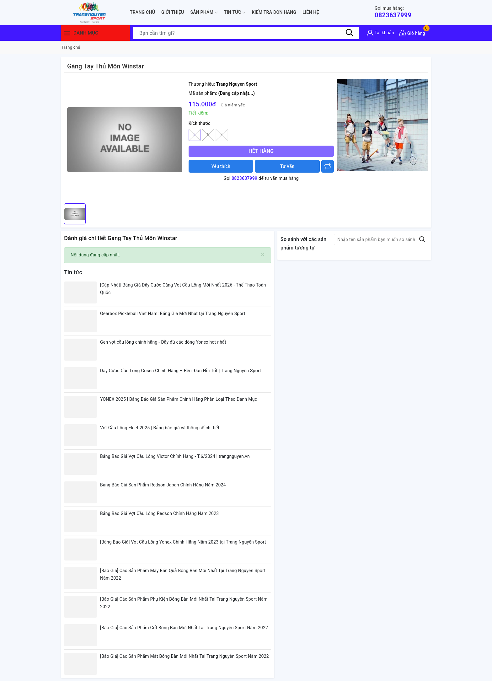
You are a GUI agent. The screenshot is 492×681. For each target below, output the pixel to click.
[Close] (263, 255)
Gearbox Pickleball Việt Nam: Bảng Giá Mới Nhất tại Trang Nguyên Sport (172, 313)
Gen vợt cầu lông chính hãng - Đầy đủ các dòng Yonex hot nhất (163, 342)
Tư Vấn (287, 166)
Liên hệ (310, 12)
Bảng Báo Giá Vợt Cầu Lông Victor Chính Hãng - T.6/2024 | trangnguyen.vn (175, 456)
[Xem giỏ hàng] (412, 33)
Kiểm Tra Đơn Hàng (274, 12)
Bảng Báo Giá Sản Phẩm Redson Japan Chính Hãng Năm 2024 (163, 484)
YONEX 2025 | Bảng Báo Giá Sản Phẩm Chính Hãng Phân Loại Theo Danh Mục (178, 399)
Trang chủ (142, 12)
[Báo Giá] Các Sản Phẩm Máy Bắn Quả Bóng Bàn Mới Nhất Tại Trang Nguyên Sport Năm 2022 (182, 574)
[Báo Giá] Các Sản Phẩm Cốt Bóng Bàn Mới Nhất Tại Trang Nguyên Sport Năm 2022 (184, 627)
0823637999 (393, 12)
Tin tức (235, 12)
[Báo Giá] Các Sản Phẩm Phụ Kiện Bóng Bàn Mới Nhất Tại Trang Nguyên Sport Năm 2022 (184, 603)
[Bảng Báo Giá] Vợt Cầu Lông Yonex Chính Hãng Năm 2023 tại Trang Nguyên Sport (183, 541)
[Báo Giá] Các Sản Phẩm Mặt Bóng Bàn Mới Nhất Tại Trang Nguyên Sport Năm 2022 (184, 656)
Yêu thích (220, 166)
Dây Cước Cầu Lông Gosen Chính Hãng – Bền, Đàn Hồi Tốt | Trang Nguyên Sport (180, 370)
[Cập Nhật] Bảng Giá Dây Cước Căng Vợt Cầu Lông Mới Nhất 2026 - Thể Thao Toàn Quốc (183, 288)
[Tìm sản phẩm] (246, 33)
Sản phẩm (203, 12)
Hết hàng (261, 151)
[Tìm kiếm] (349, 33)
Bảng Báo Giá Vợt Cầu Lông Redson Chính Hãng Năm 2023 (159, 513)
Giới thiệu (172, 12)
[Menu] (67, 33)
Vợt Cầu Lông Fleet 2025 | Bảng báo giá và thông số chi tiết (159, 427)
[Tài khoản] (380, 33)
